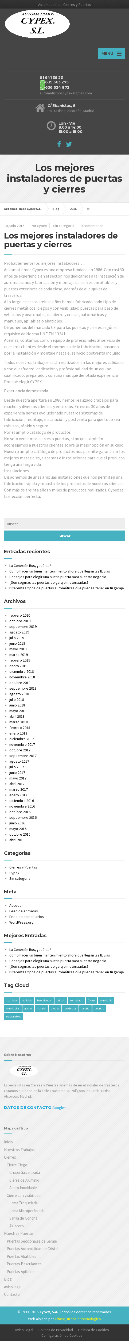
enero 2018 (18, 733)
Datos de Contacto (28, 1107)
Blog (8, 1279)
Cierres (10, 1157)
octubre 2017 (19, 750)
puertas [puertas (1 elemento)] (99, 1008)
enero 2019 (18, 665)
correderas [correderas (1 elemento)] (76, 1000)
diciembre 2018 (21, 671)
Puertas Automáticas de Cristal (32, 1248)
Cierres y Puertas (23, 867)
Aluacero (16, 1225)
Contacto (12, 1294)
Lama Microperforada (27, 1210)
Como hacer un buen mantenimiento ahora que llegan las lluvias (59, 571)
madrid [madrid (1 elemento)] (41, 1008)
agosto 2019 (19, 632)
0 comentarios (92, 225)
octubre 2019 (19, 620)
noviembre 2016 (22, 806)
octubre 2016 (19, 811)
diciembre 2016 (21, 800)
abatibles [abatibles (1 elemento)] (11, 1000)
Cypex (14, 872)
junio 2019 (17, 643)
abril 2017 (17, 783)
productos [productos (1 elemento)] (70, 1008)
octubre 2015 (19, 834)
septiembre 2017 (23, 755)
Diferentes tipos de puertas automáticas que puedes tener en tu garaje (66, 588)
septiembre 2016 (23, 817)
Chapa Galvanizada (24, 1172)
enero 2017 (18, 795)
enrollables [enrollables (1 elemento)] (12, 1008)
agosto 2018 (19, 693)
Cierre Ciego (17, 1164)
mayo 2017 (17, 778)
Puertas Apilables (21, 1271)
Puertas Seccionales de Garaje (32, 1241)
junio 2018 (17, 705)
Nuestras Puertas (19, 1233)
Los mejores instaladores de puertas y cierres (61, 240)
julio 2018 (16, 699)
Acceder (16, 905)
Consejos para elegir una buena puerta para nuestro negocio (57, 576)
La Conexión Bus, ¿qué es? (30, 565)
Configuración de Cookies (62, 1335)
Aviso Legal (24, 1329)
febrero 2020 (19, 615)
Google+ (59, 1107)
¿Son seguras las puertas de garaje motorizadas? (48, 582)
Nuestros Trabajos (19, 1149)
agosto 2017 (19, 761)
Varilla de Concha (23, 1218)
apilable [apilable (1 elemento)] (27, 1000)
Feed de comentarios (26, 916)
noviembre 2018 (22, 677)
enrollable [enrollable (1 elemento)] (106, 1000)
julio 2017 (16, 766)
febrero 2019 (19, 660)
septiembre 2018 (23, 688)
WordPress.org (21, 922)
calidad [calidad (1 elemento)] (61, 1000)
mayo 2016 (17, 828)
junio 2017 (17, 772)
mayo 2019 (17, 649)
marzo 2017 (18, 789)
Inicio (8, 1141)
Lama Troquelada (23, 1202)
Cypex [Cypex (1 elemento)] (91, 1000)
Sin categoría (63, 225)
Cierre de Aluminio (24, 1180)
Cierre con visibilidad (24, 1195)
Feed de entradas (23, 911)
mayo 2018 (17, 710)
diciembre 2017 (21, 738)
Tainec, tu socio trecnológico (78, 1318)
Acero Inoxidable (23, 1187)
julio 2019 (16, 637)
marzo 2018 (18, 722)
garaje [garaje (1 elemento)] (28, 1008)
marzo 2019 (18, 654)
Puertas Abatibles (21, 1256)
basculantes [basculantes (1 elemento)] (44, 1000)
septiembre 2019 (23, 626)
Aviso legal (12, 1286)
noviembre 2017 (22, 744)
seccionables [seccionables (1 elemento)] (13, 1016)
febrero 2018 (19, 727)
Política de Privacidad (55, 1329)
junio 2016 (17, 823)
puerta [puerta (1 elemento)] (85, 1008)
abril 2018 (17, 716)
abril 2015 (17, 839)
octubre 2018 (19, 682)
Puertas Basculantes (24, 1263)
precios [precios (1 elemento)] (55, 1008)
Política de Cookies (93, 1329)
